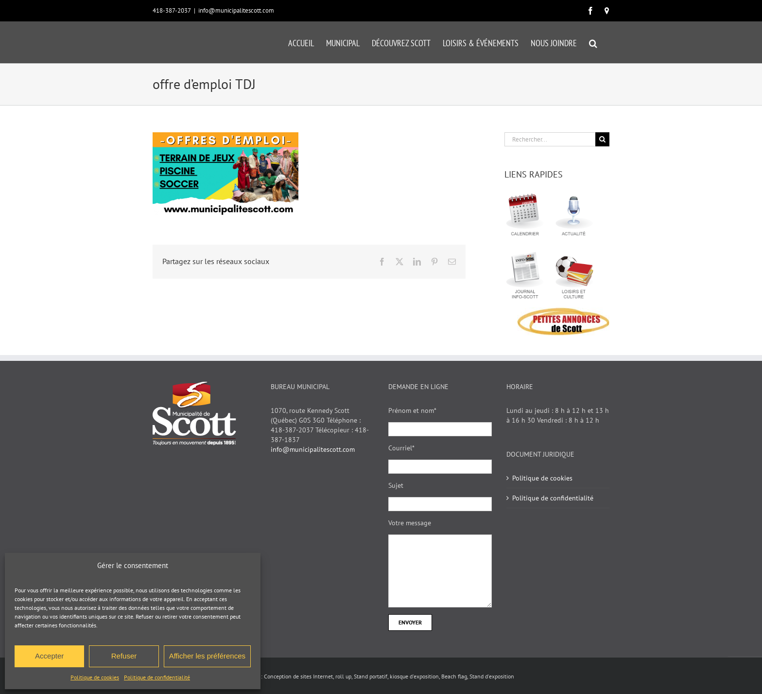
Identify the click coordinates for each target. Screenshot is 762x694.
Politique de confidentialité (157, 677)
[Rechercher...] (549, 139)
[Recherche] (602, 139)
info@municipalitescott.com (236, 10)
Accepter (49, 656)
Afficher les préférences (207, 656)
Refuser (124, 656)
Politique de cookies (94, 677)
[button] (593, 42)
